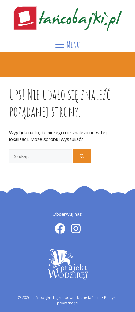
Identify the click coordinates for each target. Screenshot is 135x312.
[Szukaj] (82, 156)
